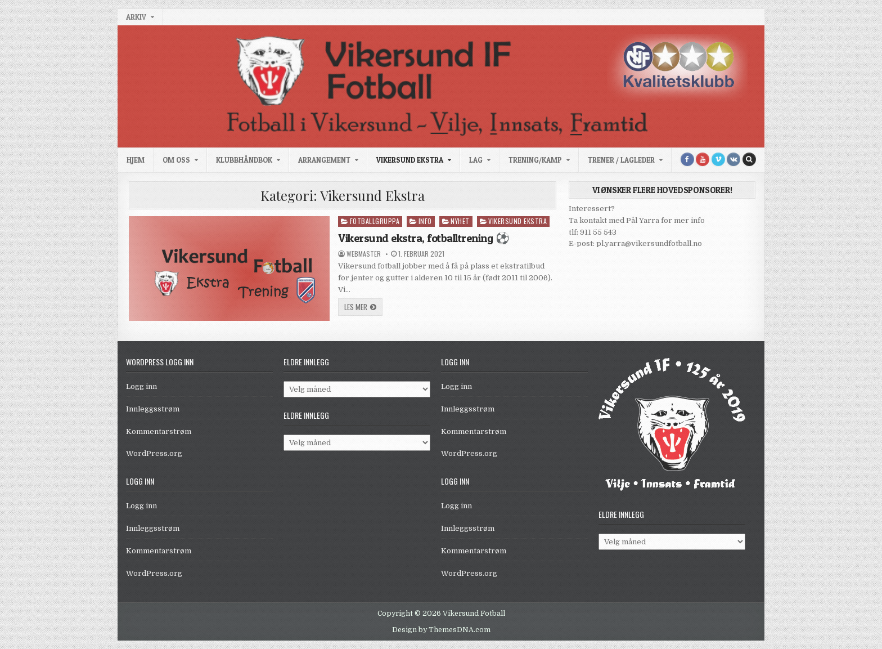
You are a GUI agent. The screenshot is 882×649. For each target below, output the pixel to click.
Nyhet (460, 221)
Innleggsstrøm (152, 409)
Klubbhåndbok (244, 159)
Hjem (136, 159)
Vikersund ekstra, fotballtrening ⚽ (423, 238)
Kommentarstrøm (158, 431)
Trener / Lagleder (621, 159)
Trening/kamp (535, 159)
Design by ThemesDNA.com (441, 630)
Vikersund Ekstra (409, 159)
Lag (476, 159)
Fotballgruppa (375, 221)
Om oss (176, 159)
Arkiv (136, 16)
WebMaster (363, 253)
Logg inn (141, 386)
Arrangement (324, 159)
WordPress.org (154, 453)
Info (425, 221)
